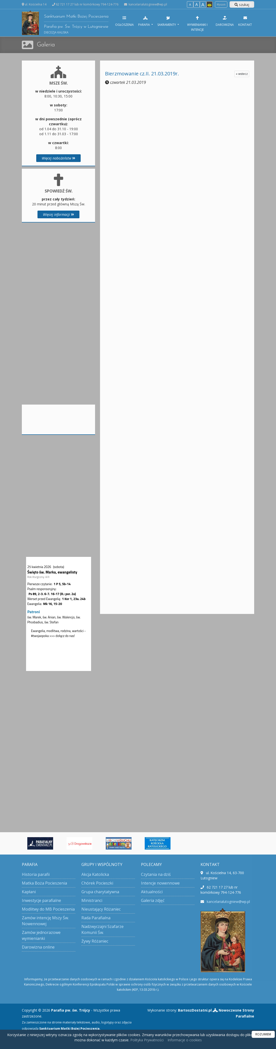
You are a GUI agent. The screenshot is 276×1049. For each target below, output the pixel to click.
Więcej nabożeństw (58, 158)
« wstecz (242, 74)
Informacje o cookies (185, 1040)
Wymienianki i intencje (197, 24)
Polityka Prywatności (146, 1040)
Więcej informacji (58, 214)
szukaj (242, 4)
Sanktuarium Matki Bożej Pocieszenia (65, 22)
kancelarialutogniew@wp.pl (147, 4)
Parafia (144, 21)
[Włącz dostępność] (209, 4)
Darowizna (225, 21)
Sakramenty (167, 21)
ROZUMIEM (263, 1034)
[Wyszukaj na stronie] (221, 4)
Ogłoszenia (124, 21)
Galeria (46, 45)
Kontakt (245, 21)
